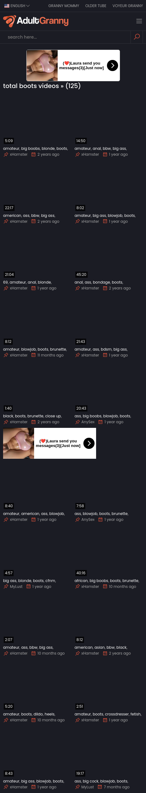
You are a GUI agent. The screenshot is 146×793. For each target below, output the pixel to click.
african (81, 580)
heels (50, 714)
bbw (107, 148)
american (12, 215)
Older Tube (95, 5)
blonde (48, 148)
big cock (91, 781)
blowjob (115, 215)
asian (100, 647)
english (17, 5)
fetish (136, 714)
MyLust (13, 586)
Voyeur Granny (128, 5)
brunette (58, 349)
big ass (119, 148)
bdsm (106, 349)
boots (61, 148)
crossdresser (117, 714)
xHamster (15, 154)
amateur (11, 148)
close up (53, 416)
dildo (38, 714)
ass (26, 215)
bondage (101, 282)
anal (97, 148)
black (8, 416)
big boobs (30, 148)
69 (5, 282)
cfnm (50, 580)
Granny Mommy (63, 5)
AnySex (85, 422)
